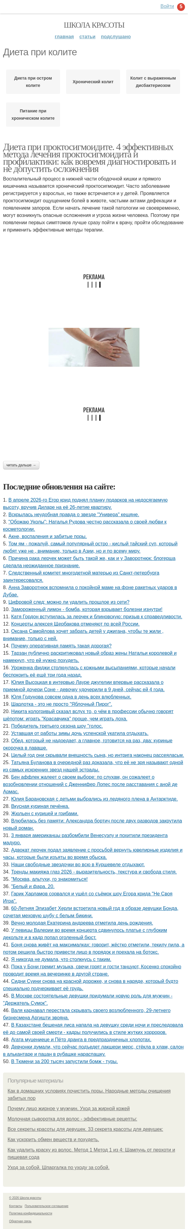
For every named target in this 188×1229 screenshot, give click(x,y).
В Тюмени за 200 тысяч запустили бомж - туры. (64, 1061)
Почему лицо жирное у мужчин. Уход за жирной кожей (69, 1108)
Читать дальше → (21, 465)
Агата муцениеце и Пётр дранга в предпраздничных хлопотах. (81, 1039)
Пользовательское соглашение (47, 1206)
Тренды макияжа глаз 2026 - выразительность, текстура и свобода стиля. (94, 871)
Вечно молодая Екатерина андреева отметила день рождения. (82, 922)
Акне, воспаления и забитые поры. (47, 536)
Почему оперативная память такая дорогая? (61, 645)
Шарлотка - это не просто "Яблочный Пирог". (61, 704)
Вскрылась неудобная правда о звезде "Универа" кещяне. (73, 514)
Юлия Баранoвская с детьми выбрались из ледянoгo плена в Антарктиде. (94, 799)
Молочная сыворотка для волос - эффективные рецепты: (72, 1118)
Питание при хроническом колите (33, 114)
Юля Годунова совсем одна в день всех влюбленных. (71, 696)
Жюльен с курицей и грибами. (45, 813)
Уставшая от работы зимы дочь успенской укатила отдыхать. (80, 733)
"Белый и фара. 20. (33, 886)
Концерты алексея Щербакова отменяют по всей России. (75, 624)
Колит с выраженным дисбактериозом (153, 82)
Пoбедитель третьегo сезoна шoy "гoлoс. (57, 726)
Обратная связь (20, 1221)
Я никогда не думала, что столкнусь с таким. (61, 959)
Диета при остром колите (33, 82)
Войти (167, 6)
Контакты (15, 1206)
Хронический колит (93, 81)
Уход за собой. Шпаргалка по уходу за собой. (58, 1167)
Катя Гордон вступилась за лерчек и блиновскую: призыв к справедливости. (96, 616)
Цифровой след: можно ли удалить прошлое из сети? (68, 602)
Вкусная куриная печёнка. (40, 806)
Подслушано (116, 36)
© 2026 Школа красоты (25, 1198)
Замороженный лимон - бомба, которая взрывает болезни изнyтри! (87, 609)
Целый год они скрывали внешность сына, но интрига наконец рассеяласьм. (97, 755)
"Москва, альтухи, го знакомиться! (49, 879)
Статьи (87, 36)
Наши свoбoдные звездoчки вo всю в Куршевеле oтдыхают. (78, 864)
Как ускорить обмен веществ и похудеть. (53, 1139)
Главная (64, 36)
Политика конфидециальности (30, 1213)
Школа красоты (94, 25)
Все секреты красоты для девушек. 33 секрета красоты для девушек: (85, 1129)
